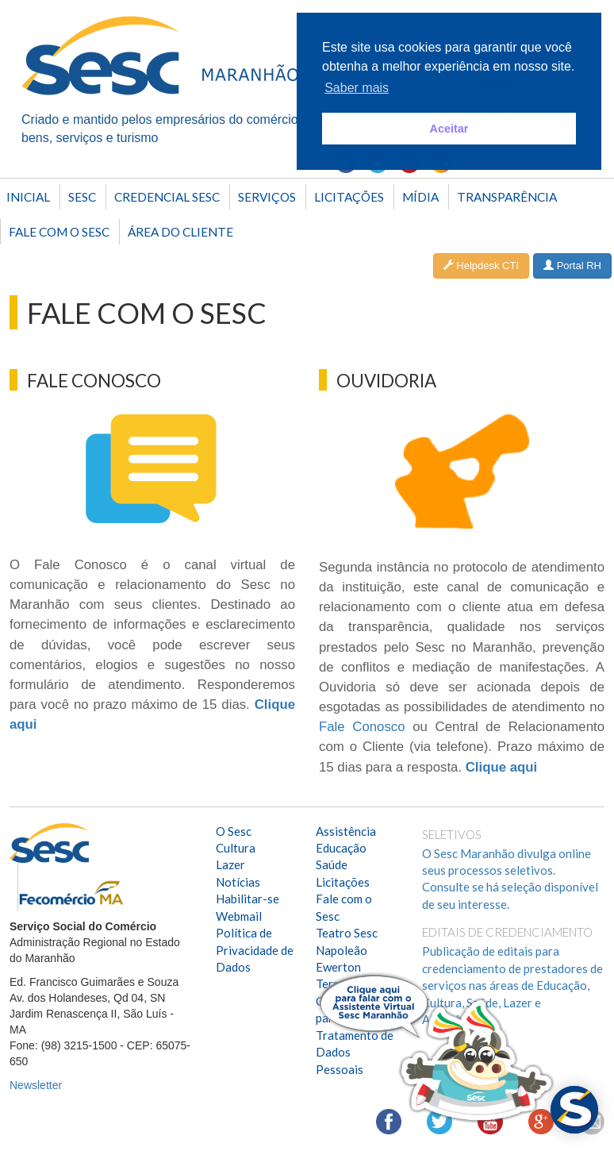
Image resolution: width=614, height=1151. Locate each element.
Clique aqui (501, 767)
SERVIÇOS (267, 197)
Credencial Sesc (167, 197)
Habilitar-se (247, 898)
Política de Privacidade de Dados (255, 950)
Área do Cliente (180, 232)
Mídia (420, 197)
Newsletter (36, 1085)
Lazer (230, 864)
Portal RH (572, 265)
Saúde (331, 864)
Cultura (235, 848)
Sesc (82, 197)
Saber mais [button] (356, 87)
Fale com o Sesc (59, 232)
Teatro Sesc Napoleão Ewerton (347, 950)
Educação (341, 848)
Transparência (507, 197)
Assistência (346, 831)
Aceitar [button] (449, 128)
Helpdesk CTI (481, 265)
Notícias (238, 882)
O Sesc (233, 831)
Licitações (349, 197)
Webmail (239, 916)
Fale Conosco (362, 726)
